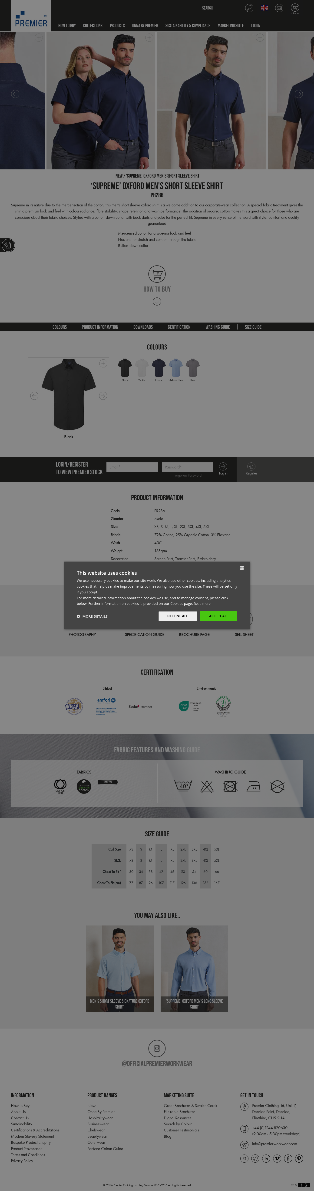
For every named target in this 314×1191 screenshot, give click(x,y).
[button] (92, 616)
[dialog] (157, 595)
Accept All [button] (218, 616)
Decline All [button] (176, 616)
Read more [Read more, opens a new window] (203, 603)
